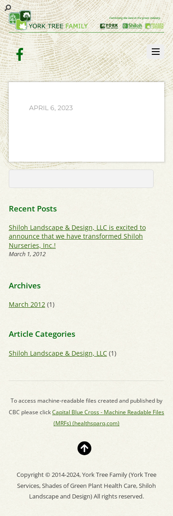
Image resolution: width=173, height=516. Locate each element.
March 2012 (27, 304)
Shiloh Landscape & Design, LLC (58, 353)
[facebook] (20, 53)
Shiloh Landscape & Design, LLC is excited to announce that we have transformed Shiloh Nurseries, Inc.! (77, 236)
